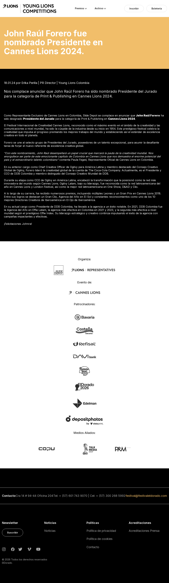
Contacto (92, 547)
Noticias (49, 530)
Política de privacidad (101, 530)
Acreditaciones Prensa (144, 530)
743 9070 (80, 495)
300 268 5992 (115, 495)
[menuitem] (79, 8)
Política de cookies (99, 539)
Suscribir (12, 532)
